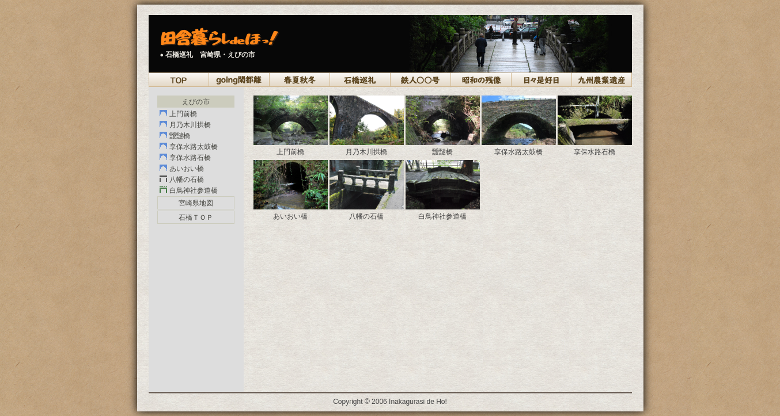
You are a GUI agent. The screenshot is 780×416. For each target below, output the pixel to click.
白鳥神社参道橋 (193, 190)
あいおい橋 (186, 169)
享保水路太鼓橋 (193, 147)
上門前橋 (183, 114)
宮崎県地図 (196, 203)
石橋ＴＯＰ (196, 217)
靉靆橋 (179, 136)
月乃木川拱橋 (190, 125)
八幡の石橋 (186, 179)
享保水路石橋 (190, 158)
